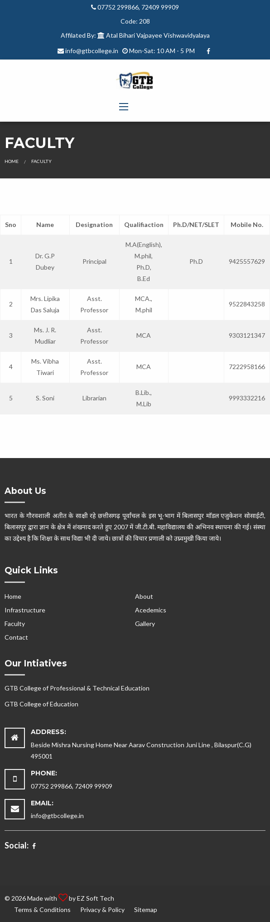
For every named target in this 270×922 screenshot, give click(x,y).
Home (12, 161)
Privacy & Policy (102, 909)
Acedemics (150, 610)
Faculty (15, 623)
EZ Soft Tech (95, 898)
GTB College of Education (41, 704)
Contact (16, 637)
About (144, 596)
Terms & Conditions (42, 909)
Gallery (145, 623)
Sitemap (145, 909)
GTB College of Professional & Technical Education (77, 688)
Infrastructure (25, 610)
